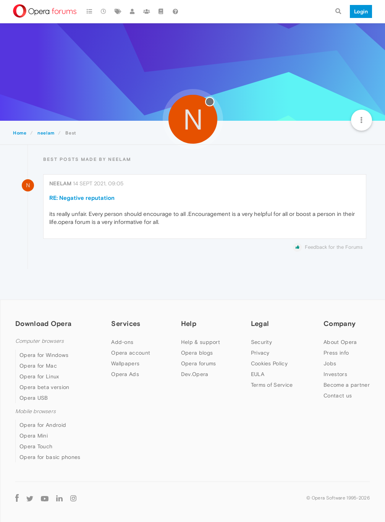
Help (188, 323)
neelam (60, 183)
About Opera (340, 342)
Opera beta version (44, 387)
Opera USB (33, 398)
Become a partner (347, 385)
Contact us (338, 395)
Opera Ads (125, 374)
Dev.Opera (195, 374)
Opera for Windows (43, 355)
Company (340, 323)
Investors (335, 374)
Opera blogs (197, 353)
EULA (257, 374)
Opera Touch (35, 446)
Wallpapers (125, 363)
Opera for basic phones (50, 457)
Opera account (130, 353)
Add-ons (122, 342)
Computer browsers (39, 341)
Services (125, 323)
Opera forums (198, 363)
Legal (260, 323)
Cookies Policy (269, 363)
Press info (336, 353)
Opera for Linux (39, 376)
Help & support (200, 342)
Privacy (260, 353)
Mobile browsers (35, 411)
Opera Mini (33, 436)
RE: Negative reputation (82, 198)
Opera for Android (42, 425)
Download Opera (43, 323)
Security (261, 342)
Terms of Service (272, 385)
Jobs (330, 363)
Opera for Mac (38, 366)
